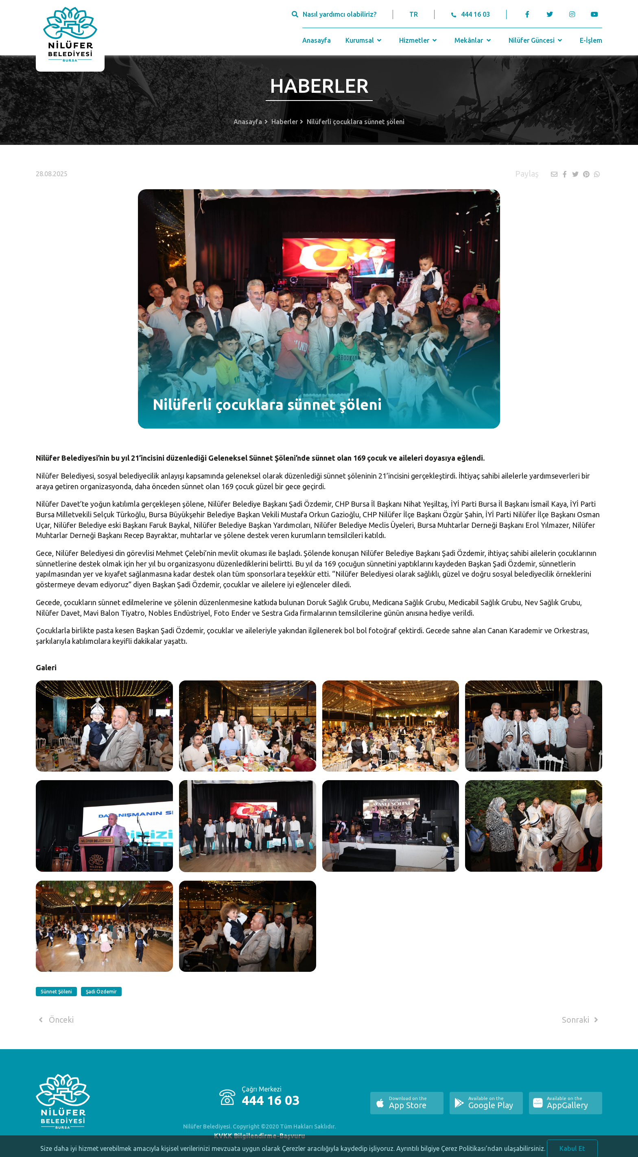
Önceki (55, 1019)
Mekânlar (473, 40)
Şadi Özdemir (101, 991)
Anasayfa (316, 40)
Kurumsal (364, 40)
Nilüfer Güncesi (536, 40)
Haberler (284, 121)
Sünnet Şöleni (56, 991)
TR (413, 14)
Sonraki (581, 1019)
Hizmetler (419, 40)
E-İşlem (591, 40)
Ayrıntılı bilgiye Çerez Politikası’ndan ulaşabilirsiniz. (470, 1151)
